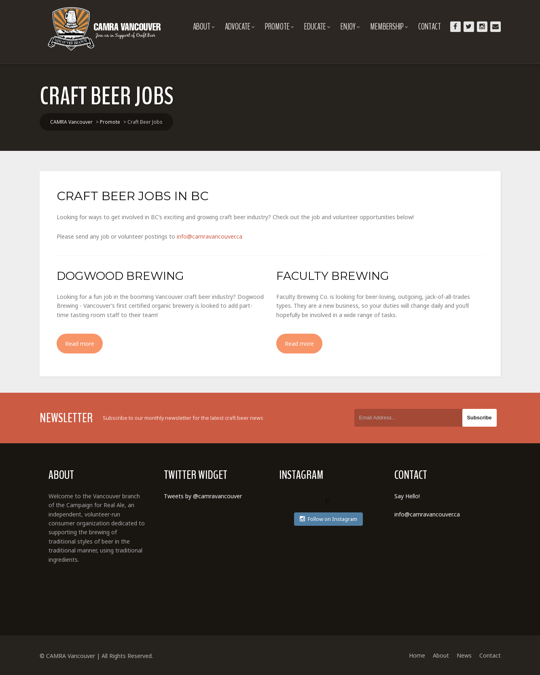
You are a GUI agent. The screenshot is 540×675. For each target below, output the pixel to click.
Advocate (240, 26)
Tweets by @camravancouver (203, 496)
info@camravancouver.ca (209, 236)
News (464, 655)
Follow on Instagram (328, 519)
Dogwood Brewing (120, 276)
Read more (79, 343)
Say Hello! (407, 496)
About (204, 26)
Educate (317, 26)
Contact (429, 26)
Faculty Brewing (332, 276)
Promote (279, 26)
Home (417, 655)
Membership (389, 26)
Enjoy (350, 26)
